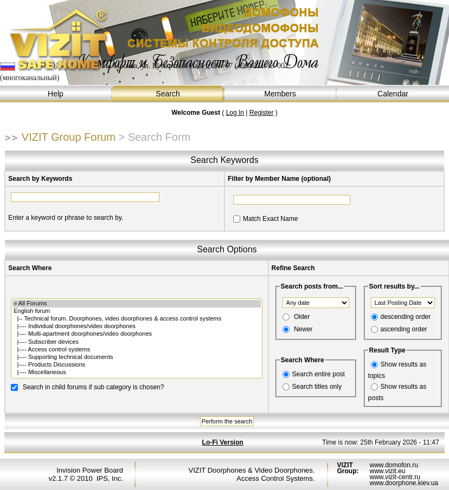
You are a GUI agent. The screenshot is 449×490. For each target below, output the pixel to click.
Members (280, 94)
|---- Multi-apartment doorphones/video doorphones (136, 334)
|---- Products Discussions (136, 365)
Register (261, 112)
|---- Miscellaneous (136, 372)
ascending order (404, 329)
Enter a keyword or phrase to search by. (65, 217)
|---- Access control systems (136, 350)
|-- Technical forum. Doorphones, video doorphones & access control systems (136, 319)
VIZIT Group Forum (69, 137)
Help (56, 94)
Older (302, 317)
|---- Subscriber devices (136, 342)
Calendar (393, 94)
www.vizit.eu (387, 471)
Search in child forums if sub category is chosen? (93, 386)
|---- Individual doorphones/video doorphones (136, 326)
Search (168, 94)
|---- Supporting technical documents (136, 357)
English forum (136, 311)
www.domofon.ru (393, 465)
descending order (406, 317)
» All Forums (136, 304)
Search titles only (317, 386)
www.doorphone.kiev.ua (403, 483)
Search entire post (318, 374)
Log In (235, 112)
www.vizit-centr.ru (394, 477)
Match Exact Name (270, 219)
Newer (303, 329)
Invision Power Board (89, 470)
